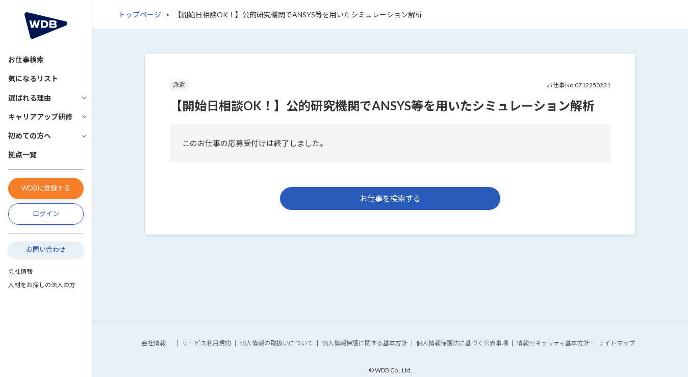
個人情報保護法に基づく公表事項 (462, 343)
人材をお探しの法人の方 (41, 285)
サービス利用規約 (206, 343)
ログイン (46, 213)
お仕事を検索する (390, 198)
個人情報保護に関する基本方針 (364, 343)
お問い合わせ (46, 249)
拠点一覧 (22, 154)
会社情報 (20, 271)
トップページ (139, 14)
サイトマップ (616, 343)
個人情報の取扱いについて (276, 343)
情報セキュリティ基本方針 (553, 343)
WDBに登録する (45, 188)
